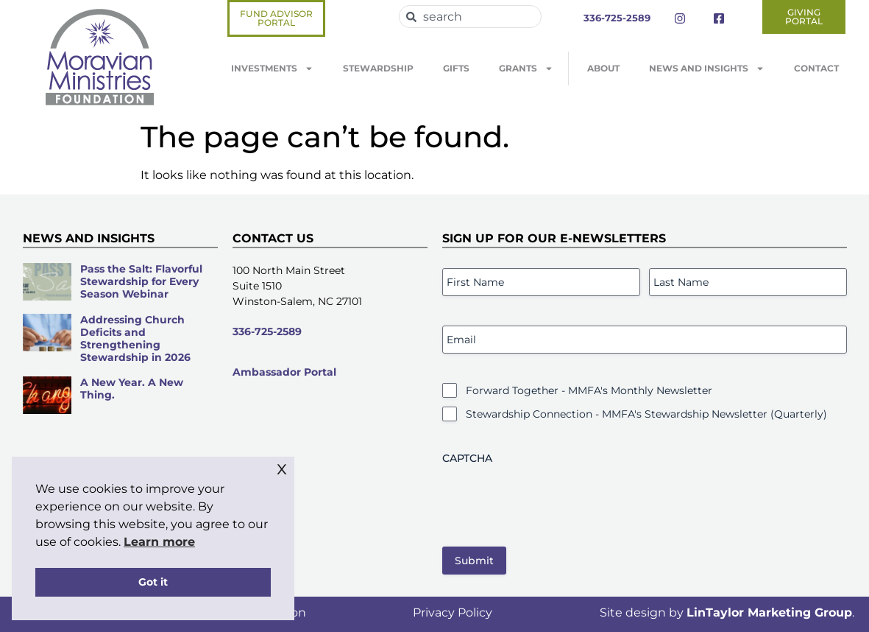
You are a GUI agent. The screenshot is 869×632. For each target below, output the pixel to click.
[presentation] (554, 500)
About (603, 68)
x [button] (282, 467)
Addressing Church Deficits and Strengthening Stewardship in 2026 (135, 338)
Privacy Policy (452, 612)
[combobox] (470, 16)
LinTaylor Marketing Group (769, 612)
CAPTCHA (467, 458)
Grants (526, 68)
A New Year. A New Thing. (131, 388)
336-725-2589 (267, 331)
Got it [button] (153, 582)
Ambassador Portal (284, 372)
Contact (816, 68)
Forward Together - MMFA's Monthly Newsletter (589, 390)
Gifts (456, 68)
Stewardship (378, 68)
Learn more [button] (159, 542)
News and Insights (707, 68)
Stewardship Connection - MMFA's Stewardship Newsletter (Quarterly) (646, 414)
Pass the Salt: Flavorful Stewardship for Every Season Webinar (141, 281)
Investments (272, 68)
